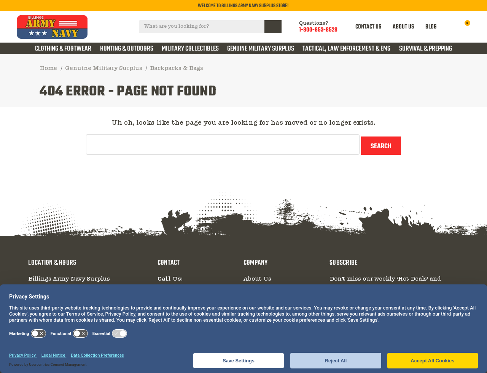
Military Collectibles (190, 48)
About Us (257, 276)
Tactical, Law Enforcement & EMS (346, 48)
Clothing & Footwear (63, 48)
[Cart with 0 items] (463, 27)
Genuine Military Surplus (260, 48)
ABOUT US (404, 27)
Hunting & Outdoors (126, 48)
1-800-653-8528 (319, 30)
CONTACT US (369, 27)
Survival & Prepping (425, 48)
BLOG (432, 27)
